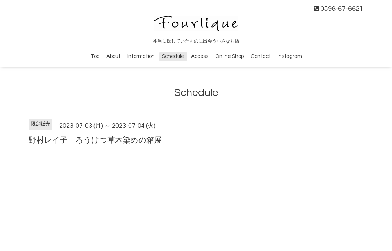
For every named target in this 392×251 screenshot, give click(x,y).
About (113, 56)
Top (95, 56)
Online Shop (229, 56)
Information (141, 56)
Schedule (173, 56)
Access (199, 56)
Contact (261, 56)
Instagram (290, 56)
